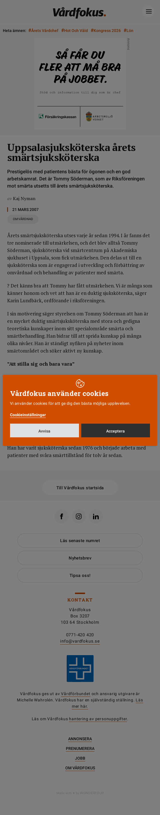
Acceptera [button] (115, 431)
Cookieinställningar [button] (28, 414)
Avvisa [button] (44, 431)
